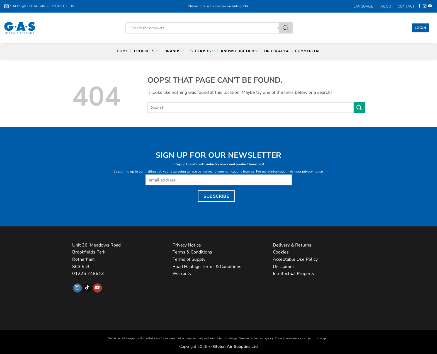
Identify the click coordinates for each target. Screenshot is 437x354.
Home (122, 51)
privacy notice (312, 171)
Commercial (308, 51)
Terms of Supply (189, 259)
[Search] (286, 28)
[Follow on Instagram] (424, 6)
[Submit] (359, 107)
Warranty (182, 274)
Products (146, 51)
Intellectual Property (293, 274)
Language (365, 6)
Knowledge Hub (239, 51)
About (386, 6)
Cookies (281, 252)
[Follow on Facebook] (419, 6)
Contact (406, 6)
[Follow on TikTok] (87, 288)
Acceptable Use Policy (295, 259)
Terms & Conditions (192, 252)
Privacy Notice (187, 245)
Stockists (202, 51)
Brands (174, 51)
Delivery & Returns (292, 245)
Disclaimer (283, 267)
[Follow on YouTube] (430, 6)
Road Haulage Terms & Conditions (207, 267)
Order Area (276, 51)
